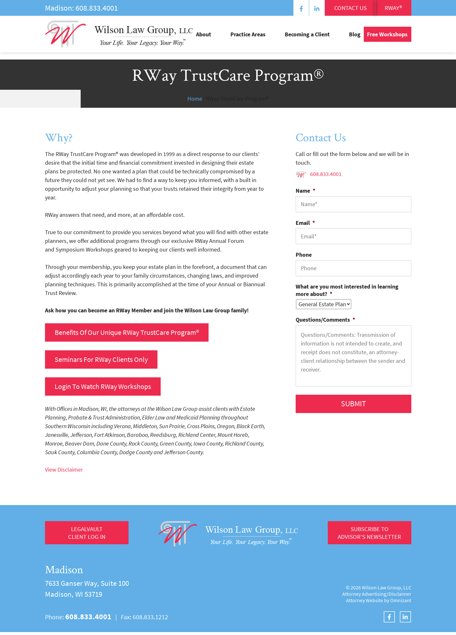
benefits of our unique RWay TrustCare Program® (134, 333)
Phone (304, 254)
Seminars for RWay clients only (106, 361)
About (242, 38)
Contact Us (335, 9)
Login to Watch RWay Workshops (108, 389)
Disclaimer (400, 597)
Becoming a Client (320, 38)
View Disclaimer (64, 472)
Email (305, 222)
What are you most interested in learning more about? (347, 290)
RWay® (389, 9)
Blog (355, 38)
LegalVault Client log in (86, 536)
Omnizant (400, 603)
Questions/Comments (325, 319)
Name (305, 190)
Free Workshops (387, 38)
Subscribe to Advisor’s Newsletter (367, 536)
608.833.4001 (97, 8)
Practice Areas (273, 38)
